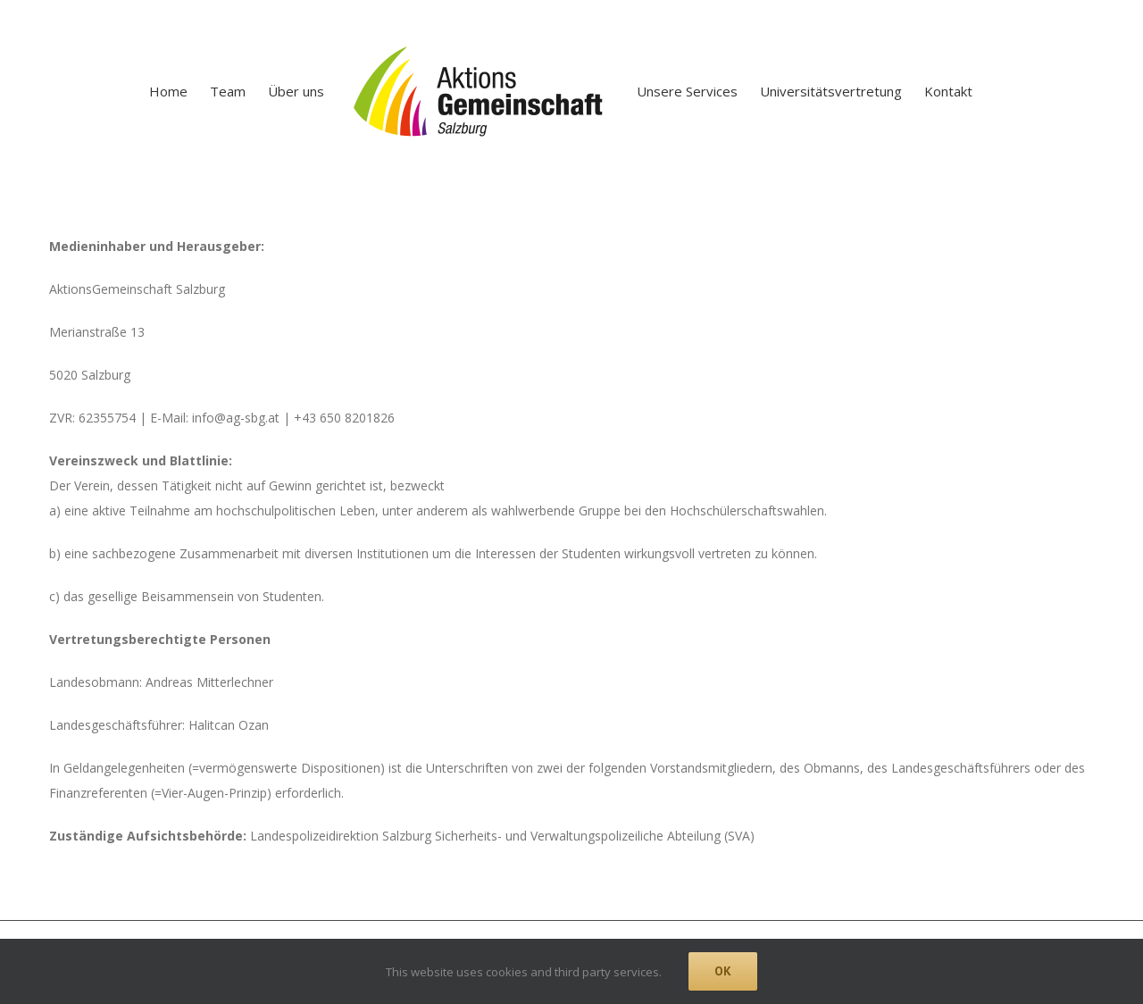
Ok (722, 971)
